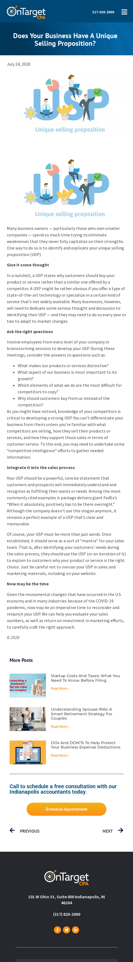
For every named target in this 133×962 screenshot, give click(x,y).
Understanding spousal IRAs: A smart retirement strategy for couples (81, 714)
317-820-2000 (103, 12)
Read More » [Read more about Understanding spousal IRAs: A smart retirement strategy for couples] (60, 727)
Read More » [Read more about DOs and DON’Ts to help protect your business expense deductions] (60, 755)
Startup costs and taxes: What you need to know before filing (85, 678)
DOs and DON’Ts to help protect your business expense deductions (85, 745)
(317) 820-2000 (66, 914)
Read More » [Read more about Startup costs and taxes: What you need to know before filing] (60, 688)
